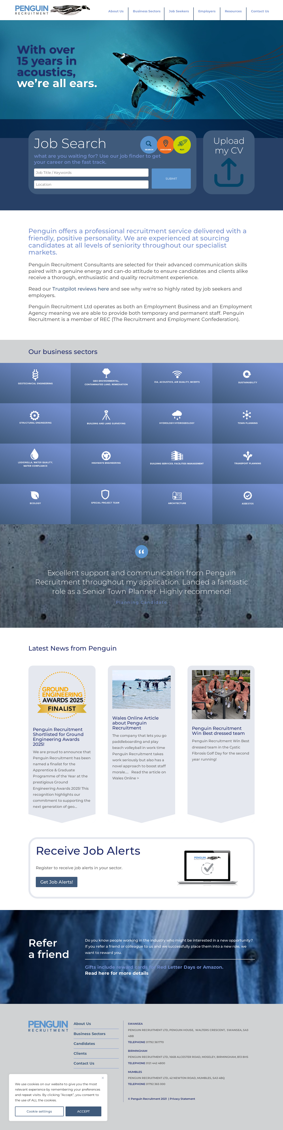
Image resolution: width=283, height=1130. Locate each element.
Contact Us (260, 11)
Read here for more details (117, 973)
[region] (58, 1097)
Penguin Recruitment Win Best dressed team (218, 731)
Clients (80, 1053)
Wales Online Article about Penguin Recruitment (135, 723)
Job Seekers (179, 11)
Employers (206, 11)
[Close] (102, 1077)
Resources (233, 11)
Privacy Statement (182, 1098)
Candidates (84, 1044)
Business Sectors (146, 11)
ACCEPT (83, 1111)
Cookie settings (39, 1111)
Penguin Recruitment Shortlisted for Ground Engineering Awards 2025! (58, 737)
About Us (115, 11)
